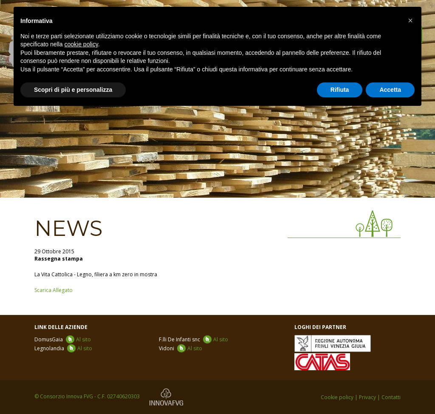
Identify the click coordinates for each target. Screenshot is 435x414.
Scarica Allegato (53, 290)
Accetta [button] (390, 89)
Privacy (367, 397)
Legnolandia (63, 348)
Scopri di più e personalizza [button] (73, 89)
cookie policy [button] (81, 44)
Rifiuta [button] (339, 89)
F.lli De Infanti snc (193, 339)
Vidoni (180, 348)
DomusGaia (62, 339)
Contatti (391, 397)
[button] (410, 20)
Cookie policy (337, 397)
